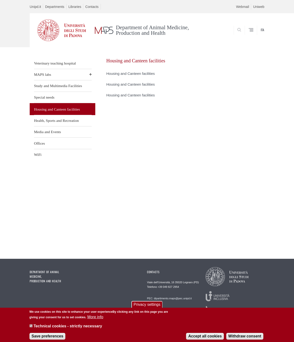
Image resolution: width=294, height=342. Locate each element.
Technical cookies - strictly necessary (68, 328)
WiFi (37, 155)
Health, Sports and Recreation (56, 120)
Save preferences (47, 338)
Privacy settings (147, 307)
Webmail (242, 7)
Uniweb (258, 7)
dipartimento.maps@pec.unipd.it (173, 298)
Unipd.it (35, 7)
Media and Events (47, 132)
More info (95, 319)
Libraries (74, 7)
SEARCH (256, 35)
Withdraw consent (244, 338)
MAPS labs (42, 74)
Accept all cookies (205, 338)
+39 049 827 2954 (168, 286)
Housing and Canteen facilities (57, 109)
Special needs (44, 97)
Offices (39, 143)
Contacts (91, 7)
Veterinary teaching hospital (55, 63)
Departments (54, 7)
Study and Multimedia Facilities (58, 86)
